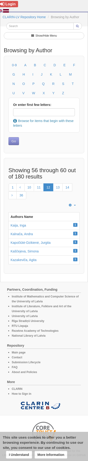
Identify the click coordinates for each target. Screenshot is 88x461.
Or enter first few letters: (32, 105)
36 (21, 195)
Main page (19, 352)
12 (48, 187)
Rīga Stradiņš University (28, 321)
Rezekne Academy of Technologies (35, 330)
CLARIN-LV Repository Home (24, 17)
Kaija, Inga (18, 225)
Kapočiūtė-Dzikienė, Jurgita (30, 242)
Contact (17, 357)
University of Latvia (25, 316)
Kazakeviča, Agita (24, 260)
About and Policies (24, 372)
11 (39, 187)
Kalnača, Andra (22, 234)
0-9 (14, 65)
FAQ (15, 367)
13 (58, 187)
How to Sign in (21, 393)
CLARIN (17, 389)
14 (67, 187)
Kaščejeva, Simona (25, 251)
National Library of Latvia (29, 335)
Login (8, 4)
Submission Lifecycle (26, 362)
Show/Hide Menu (44, 35)
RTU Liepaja (20, 326)
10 (29, 187)
